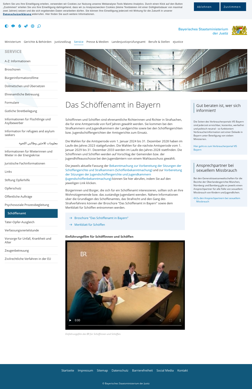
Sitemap (102, 370)
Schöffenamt (17, 213)
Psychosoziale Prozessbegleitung (27, 205)
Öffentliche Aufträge (18, 196)
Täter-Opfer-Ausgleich (19, 222)
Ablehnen (204, 7)
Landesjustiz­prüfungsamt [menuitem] (128, 42)
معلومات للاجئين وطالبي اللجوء (38, 143)
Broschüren (12, 69)
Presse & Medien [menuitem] (97, 42)
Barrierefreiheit (142, 370)
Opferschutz (13, 188)
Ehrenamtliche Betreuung (22, 94)
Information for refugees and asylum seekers (30, 133)
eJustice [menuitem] (178, 42)
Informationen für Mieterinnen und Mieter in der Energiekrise (28, 153)
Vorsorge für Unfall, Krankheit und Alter (28, 240)
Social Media (165, 370)
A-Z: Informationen (18, 61)
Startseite (67, 370)
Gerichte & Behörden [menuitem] (38, 42)
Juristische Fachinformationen (25, 163)
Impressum (85, 370)
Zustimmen (232, 7)
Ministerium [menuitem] (13, 42)
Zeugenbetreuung (17, 250)
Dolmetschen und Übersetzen (25, 86)
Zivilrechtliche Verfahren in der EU (28, 259)
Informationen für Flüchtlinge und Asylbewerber (28, 121)
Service (13, 51)
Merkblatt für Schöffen (89, 224)
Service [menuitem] (78, 42)
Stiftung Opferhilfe (17, 180)
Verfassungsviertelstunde (22, 230)
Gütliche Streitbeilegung (21, 111)
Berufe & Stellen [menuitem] (159, 42)
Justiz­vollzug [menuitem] (63, 42)
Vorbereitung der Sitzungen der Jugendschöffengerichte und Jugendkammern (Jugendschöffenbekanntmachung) (123, 174)
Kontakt (182, 370)
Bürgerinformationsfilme (21, 78)
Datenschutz (120, 370)
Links (8, 171)
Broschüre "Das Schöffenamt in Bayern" (101, 218)
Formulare (12, 102)
